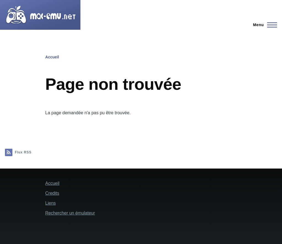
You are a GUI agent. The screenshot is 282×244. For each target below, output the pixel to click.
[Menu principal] (263, 25)
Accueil (52, 57)
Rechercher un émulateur (70, 213)
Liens (50, 203)
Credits (52, 193)
